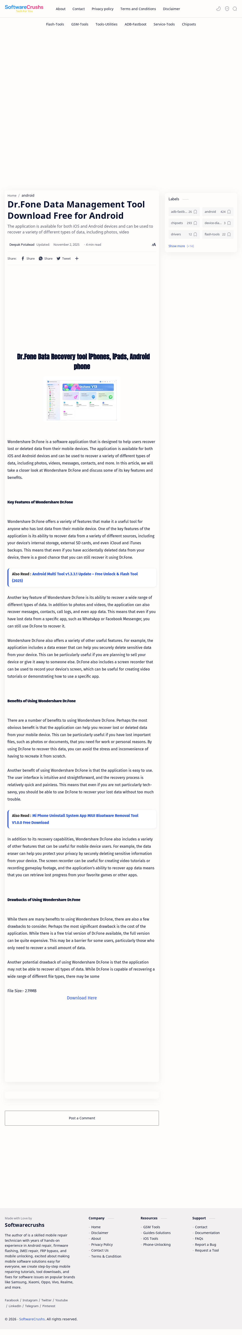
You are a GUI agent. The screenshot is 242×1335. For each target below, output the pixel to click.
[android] (218, 213)
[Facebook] (12, 1306)
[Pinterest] (48, 1311)
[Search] (234, 8)
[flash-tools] (218, 235)
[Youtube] (61, 1306)
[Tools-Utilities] (107, 24)
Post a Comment (82, 1119)
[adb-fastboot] (184, 213)
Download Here (82, 999)
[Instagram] (30, 1306)
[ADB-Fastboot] (135, 24)
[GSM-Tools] (79, 24)
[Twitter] (46, 1306)
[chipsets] (184, 224)
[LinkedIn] (15, 1311)
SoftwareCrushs (32, 1324)
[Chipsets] (189, 24)
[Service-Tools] (164, 24)
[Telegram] (32, 1311)
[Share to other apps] (77, 260)
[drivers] (184, 235)
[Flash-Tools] (55, 24)
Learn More (197, 1318)
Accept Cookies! (167, 1318)
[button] (218, 8)
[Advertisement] (121, 71)
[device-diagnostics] (218, 224)
